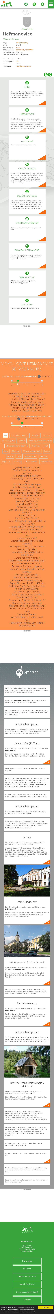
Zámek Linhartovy (33, 580)
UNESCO (46, 435)
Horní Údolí (15, 399)
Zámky (5, 451)
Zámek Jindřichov (27, 515)
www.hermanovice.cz (24, 66)
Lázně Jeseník (17, 580)
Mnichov (25, 402)
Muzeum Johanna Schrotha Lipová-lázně (27, 618)
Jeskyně (10, 456)
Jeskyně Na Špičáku (26, 549)
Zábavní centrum (30, 461)
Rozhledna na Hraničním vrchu (26, 563)
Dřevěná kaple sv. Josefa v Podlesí (26, 594)
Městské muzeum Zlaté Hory (26, 487)
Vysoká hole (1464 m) (26, 597)
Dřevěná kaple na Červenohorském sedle (27, 610)
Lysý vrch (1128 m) (36, 521)
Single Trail (6, 461)
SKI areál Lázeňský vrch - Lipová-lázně (26, 600)
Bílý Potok (13, 393)
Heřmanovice (17, 34)
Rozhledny (36, 446)
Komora (15, 402)
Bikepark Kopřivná (17, 605)
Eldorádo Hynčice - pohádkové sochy (26, 492)
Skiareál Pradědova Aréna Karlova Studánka (27, 542)
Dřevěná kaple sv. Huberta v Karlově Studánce (27, 570)
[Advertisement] (27, 342)
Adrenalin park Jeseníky (27, 574)
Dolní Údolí (17, 396)
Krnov (18, 47)
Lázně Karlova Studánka (27, 557)
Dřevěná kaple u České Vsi (26, 577)
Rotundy (47, 451)
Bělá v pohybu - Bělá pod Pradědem (27, 546)
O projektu (27, 1261)
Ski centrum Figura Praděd (26, 591)
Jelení (40, 399)
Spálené (40, 404)
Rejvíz (22, 404)
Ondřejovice (36, 402)
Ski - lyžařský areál (8, 440)
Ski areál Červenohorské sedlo (26, 603)
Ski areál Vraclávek (17, 521)
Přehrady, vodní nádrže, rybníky (40, 440)
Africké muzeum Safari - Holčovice (26, 490)
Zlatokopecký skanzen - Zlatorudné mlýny (27, 480)
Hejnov (27, 396)
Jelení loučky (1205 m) (26, 501)
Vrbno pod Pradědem (31, 407)
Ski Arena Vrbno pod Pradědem (26, 495)
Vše (5, 435)
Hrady (46, 446)
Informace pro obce (27, 1276)
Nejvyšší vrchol (30, 456)
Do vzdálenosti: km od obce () (27, 416)
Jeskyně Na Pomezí (27, 614)
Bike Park (43, 456)
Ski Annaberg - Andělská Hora (26, 529)
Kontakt (27, 1299)
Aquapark (35, 435)
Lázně (19, 456)
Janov (33, 399)
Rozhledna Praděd (17, 586)
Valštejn (15, 407)
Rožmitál (30, 404)
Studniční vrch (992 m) (27, 588)
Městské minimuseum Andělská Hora (26, 560)
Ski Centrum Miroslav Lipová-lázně (27, 622)
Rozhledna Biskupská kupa (27, 484)
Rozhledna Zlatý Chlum (26, 518)
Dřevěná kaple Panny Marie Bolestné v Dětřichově (27, 511)
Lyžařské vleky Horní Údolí (26, 467)
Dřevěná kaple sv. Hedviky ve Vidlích (26, 526)
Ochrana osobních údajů (27, 1292)
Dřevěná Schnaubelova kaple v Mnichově (27, 471)
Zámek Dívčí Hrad (36, 586)
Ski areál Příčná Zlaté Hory (27, 475)
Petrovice (13, 404)
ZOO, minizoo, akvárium (19, 435)
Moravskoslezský (22, 43)
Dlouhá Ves (24, 393)
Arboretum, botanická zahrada (17, 446)
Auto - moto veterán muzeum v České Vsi (27, 534)
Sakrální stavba (46, 461)
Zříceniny (15, 451)
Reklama (27, 1268)
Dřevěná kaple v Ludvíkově (26, 498)
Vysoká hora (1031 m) (26, 504)
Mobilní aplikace (27, 1284)
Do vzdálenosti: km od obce (19, 376)
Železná (27, 410)
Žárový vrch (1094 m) (26, 506)
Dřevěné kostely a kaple (31, 451)
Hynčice (25, 399)
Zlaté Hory (37, 410)
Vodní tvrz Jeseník (27, 538)
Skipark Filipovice (17, 583)
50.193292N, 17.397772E (24, 50)
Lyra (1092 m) (27, 523)
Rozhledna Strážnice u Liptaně (26, 566)
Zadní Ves (16, 410)
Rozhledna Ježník (27, 625)
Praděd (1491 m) (35, 583)
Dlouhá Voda (38, 393)
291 (18, 61)
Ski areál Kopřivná (35, 605)
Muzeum (17, 461)
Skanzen (22, 440)
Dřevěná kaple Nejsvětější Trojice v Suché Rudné (27, 553)
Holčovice (36, 396)
